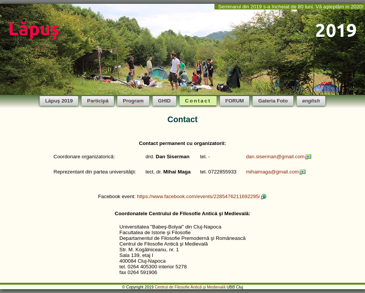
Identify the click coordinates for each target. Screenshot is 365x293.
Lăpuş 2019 (59, 101)
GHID (164, 101)
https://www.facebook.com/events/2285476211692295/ (198, 196)
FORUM (234, 101)
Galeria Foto (273, 101)
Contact (198, 101)
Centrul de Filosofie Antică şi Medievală (190, 287)
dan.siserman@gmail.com (275, 156)
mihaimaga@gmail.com (272, 172)
